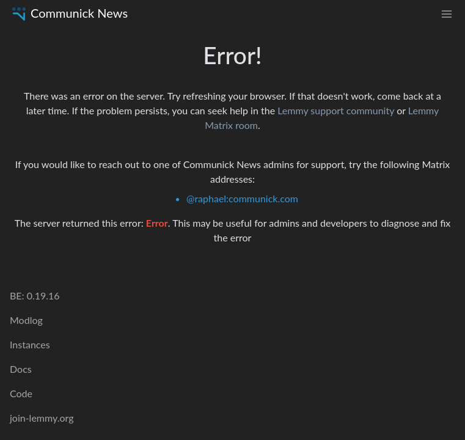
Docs (21, 369)
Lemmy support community (335, 110)
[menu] (446, 13)
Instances (30, 344)
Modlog (26, 320)
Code (21, 393)
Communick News (69, 13)
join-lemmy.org (41, 418)
